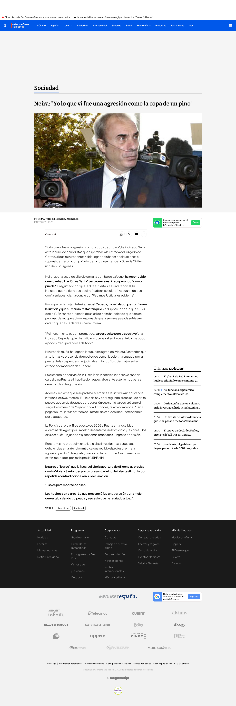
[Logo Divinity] (179, 613)
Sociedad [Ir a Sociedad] (46, 88)
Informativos (63, 508)
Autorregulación (115, 554)
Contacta (111, 537)
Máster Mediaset (115, 577)
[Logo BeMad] (56, 636)
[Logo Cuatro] (138, 613)
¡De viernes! (78, 571)
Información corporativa (70, 663)
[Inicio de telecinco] (5, 25)
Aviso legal (52, 663)
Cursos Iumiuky (147, 550)
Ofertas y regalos (148, 544)
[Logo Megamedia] (119, 678)
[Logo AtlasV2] (77, 647)
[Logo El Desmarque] (56, 625)
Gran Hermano (80, 537)
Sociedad (79, 508)
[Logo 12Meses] (179, 636)
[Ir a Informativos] (20, 25)
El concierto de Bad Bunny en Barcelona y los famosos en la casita (37, 17)
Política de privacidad (94, 663)
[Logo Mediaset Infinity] (56, 613)
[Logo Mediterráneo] (159, 647)
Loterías (42, 544)
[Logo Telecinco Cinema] (138, 636)
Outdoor (76, 577)
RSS (176, 663)
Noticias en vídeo (48, 557)
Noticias (42, 537)
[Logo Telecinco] (97, 613)
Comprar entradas (149, 537)
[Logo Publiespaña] (118, 648)
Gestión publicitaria (162, 663)
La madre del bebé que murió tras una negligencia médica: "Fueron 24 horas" (115, 17)
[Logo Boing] (138, 625)
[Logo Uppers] (97, 636)
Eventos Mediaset (149, 557)
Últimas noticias (47, 550)
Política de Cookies (142, 663)
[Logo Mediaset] (118, 598)
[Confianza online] (118, 694)
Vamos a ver (78, 564)
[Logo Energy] (180, 625)
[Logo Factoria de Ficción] (97, 625)
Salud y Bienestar (148, 563)
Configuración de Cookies (118, 663)
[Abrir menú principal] (230, 25)
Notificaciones (114, 560)
